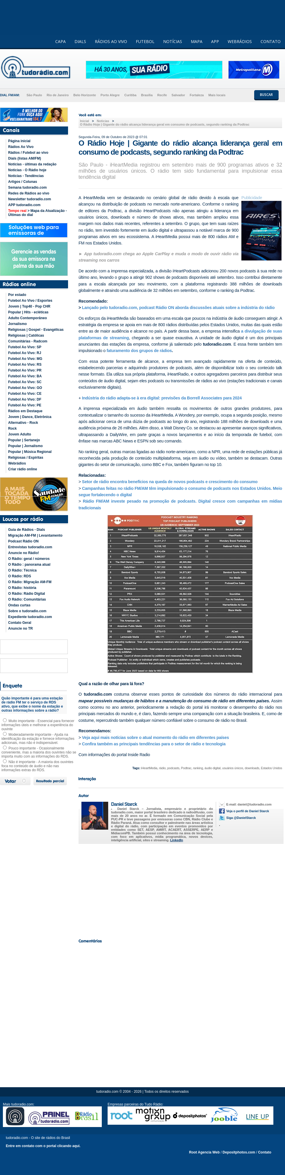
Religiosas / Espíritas (25, 458)
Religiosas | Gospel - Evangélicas (36, 330)
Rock (12, 428)
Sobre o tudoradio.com (27, 611)
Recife (162, 95)
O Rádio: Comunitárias (27, 599)
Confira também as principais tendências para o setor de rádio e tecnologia (154, 744)
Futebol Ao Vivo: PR (25, 370)
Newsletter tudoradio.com (29, 199)
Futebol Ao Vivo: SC (25, 382)
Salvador (178, 95)
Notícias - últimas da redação (32, 164)
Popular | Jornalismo (25, 446)
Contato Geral (19, 623)
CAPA (60, 41)
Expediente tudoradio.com (30, 617)
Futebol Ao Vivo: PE (24, 405)
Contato (264, 1152)
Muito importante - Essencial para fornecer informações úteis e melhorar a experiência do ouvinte (37, 725)
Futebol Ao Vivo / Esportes (30, 301)
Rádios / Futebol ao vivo (28, 153)
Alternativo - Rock (23, 423)
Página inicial (19, 141)
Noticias (103, 121)
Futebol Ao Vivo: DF (24, 399)
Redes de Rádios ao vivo (28, 193)
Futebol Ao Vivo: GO (25, 388)
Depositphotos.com (238, 1152)
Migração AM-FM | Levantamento (35, 535)
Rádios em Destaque (25, 411)
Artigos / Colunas (22, 182)
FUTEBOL (145, 41)
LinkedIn (176, 840)
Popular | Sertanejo (24, 440)
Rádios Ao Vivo (20, 147)
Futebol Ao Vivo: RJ (24, 353)
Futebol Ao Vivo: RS (25, 364)
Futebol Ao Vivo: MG (25, 359)
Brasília (147, 95)
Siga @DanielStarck (241, 817)
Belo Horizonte (84, 95)
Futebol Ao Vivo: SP (24, 347)
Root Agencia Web (204, 1152)
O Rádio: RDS (19, 576)
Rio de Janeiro (58, 95)
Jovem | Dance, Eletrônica (29, 417)
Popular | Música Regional (29, 452)
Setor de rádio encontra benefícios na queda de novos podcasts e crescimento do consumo (170, 481)
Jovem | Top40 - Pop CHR (29, 306)
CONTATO (271, 41)
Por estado (17, 295)
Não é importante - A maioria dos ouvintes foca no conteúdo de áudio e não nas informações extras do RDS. (37, 766)
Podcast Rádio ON (23, 541)
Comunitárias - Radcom (27, 341)
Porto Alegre (110, 95)
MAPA (196, 41)
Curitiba (130, 95)
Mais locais (217, 95)
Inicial (84, 121)
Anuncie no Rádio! (23, 553)
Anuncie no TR (20, 628)
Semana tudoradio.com (27, 187)
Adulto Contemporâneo (27, 318)
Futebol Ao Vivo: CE (25, 394)
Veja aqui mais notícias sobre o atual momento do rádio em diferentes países (155, 737)
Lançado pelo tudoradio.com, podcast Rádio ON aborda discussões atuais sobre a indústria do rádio (178, 307)
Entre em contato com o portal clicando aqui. (43, 1146)
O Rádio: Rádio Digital (26, 594)
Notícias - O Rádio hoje (27, 170)
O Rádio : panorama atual (29, 564)
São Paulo (34, 95)
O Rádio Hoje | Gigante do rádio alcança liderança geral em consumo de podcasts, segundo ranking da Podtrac (165, 124)
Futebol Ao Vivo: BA (25, 376)
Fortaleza (197, 95)
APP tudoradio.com (24, 205)
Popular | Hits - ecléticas (28, 312)
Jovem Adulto (19, 434)
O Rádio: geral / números (29, 559)
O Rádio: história (22, 588)
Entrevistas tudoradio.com (30, 547)
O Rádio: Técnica (22, 570)
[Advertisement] (180, 889)
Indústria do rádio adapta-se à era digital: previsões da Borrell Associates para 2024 (162, 398)
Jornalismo (17, 324)
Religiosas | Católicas (26, 335)
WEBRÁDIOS (240, 41)
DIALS (80, 41)
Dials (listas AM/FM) (24, 158)
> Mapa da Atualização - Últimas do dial (37, 213)
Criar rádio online (22, 469)
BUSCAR (266, 94)
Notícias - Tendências (26, 176)
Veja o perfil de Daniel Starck (247, 811)
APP (215, 41)
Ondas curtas (19, 605)
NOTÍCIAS (172, 41)
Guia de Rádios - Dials (26, 530)
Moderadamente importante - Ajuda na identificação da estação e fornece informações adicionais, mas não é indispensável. (37, 739)
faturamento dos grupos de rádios (139, 350)
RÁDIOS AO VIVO (111, 41)
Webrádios (17, 463)
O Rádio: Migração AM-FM (29, 582)
